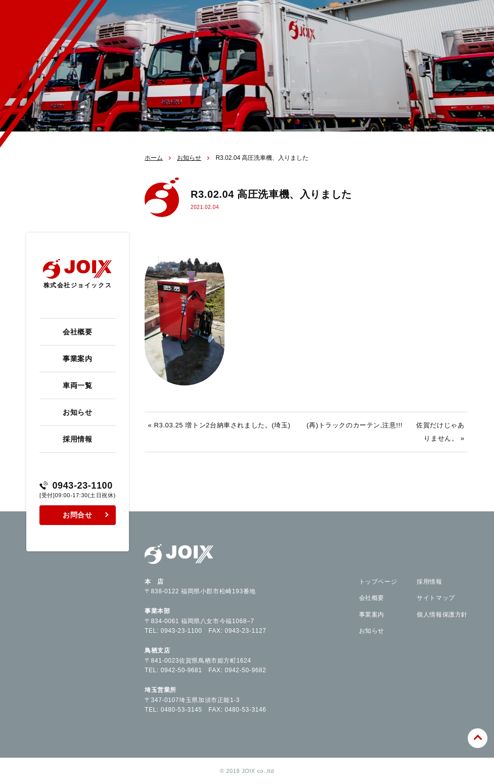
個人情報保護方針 (442, 614)
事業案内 (77, 359)
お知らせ (77, 412)
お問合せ (77, 515)
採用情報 (77, 439)
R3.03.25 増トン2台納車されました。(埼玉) (222, 425)
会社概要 (77, 332)
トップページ (378, 581)
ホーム (154, 157)
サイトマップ (436, 597)
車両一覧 (77, 385)
